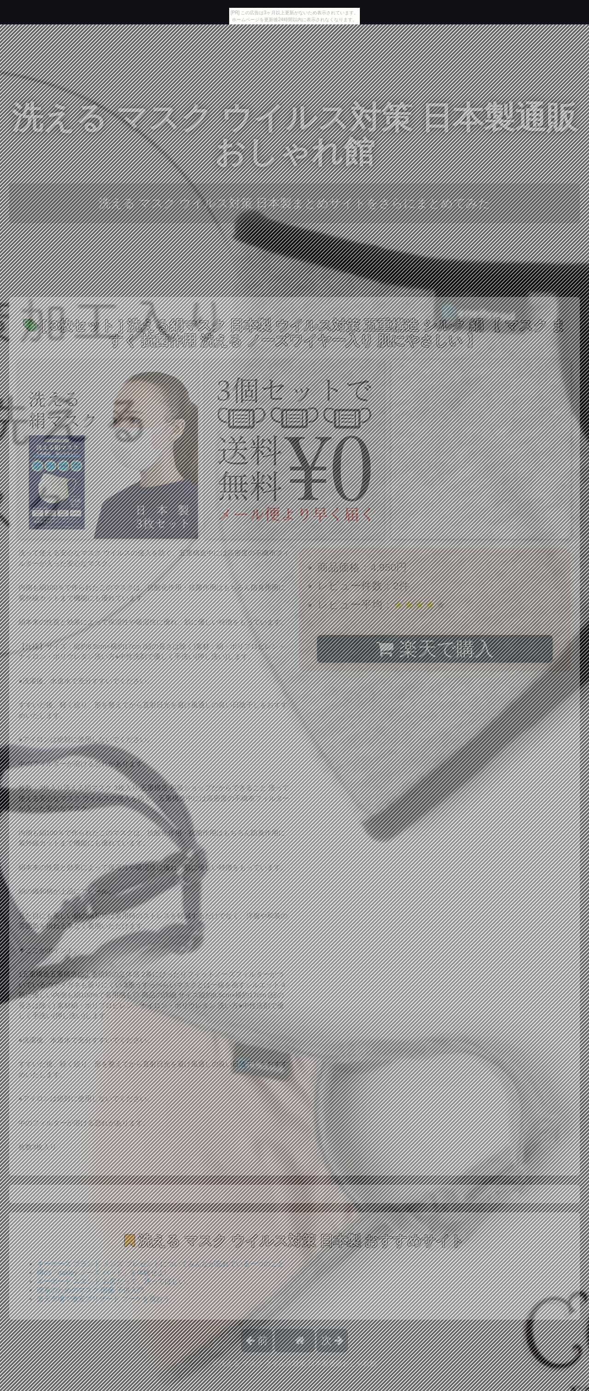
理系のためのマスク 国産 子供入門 (90, 1290)
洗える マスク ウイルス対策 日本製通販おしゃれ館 (294, 134)
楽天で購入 (434, 648)
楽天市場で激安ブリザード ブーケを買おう (103, 1299)
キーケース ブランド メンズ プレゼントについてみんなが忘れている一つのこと (160, 1264)
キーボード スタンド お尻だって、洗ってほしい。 (114, 1281)
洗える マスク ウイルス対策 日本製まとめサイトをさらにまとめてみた (294, 203)
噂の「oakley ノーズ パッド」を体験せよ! (101, 1272)
